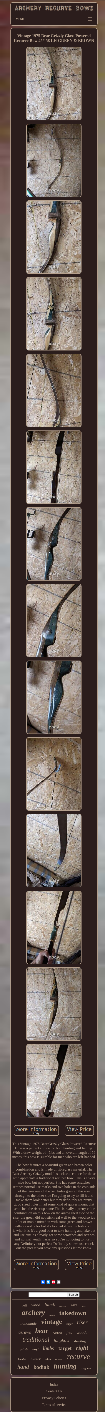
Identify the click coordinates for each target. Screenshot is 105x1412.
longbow (61, 1340)
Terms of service (54, 1405)
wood (35, 1305)
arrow (59, 1359)
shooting (80, 1341)
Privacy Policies (54, 1398)
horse (52, 1315)
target (65, 1348)
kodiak (41, 1367)
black (50, 1304)
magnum (86, 1368)
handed (22, 1359)
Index (54, 1384)
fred (69, 1332)
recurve (78, 1356)
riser (82, 1322)
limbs (48, 1348)
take (84, 1306)
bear (41, 1331)
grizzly (24, 1349)
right (82, 1347)
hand (23, 1366)
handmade (28, 1323)
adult (48, 1359)
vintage (51, 1321)
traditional (35, 1339)
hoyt (35, 1349)
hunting (65, 1366)
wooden (83, 1332)
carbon (57, 1333)
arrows (24, 1332)
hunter (35, 1358)
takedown (72, 1313)
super (69, 1323)
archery (33, 1312)
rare (74, 1305)
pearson (62, 1306)
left (24, 1305)
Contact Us (54, 1391)
